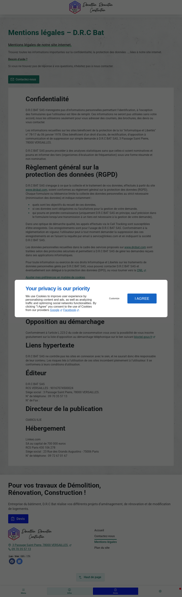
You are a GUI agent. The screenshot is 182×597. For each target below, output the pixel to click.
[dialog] (91, 298)
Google (54, 310)
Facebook (69, 310)
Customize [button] (114, 298)
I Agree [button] (142, 298)
